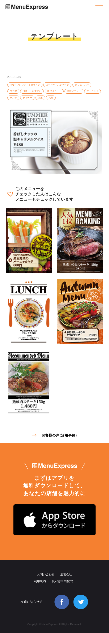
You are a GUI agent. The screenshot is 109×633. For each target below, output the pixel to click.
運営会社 (66, 574)
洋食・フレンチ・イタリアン (25, 85)
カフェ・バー (82, 85)
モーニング (92, 91)
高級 (40, 97)
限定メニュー (54, 91)
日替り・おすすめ (32, 91)
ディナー (27, 97)
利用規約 (40, 581)
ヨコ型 (13, 91)
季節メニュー (74, 91)
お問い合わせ (46, 574)
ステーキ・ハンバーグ (57, 85)
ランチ (13, 97)
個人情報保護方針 (63, 581)
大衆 (51, 97)
